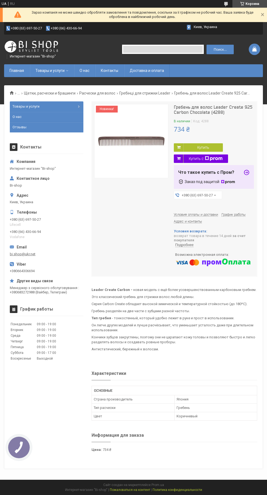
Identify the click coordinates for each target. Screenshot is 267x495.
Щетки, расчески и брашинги (49, 93)
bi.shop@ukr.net (22, 254)
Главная (17, 70)
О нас (84, 70)
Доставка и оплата (147, 70)
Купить (203, 147)
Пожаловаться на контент (130, 490)
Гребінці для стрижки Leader (144, 93)
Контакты (109, 70)
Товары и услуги (50, 70)
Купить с (206, 158)
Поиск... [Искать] (220, 49)
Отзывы (19, 127)
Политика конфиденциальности (177, 490)
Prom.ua (157, 485)
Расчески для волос (97, 93)
